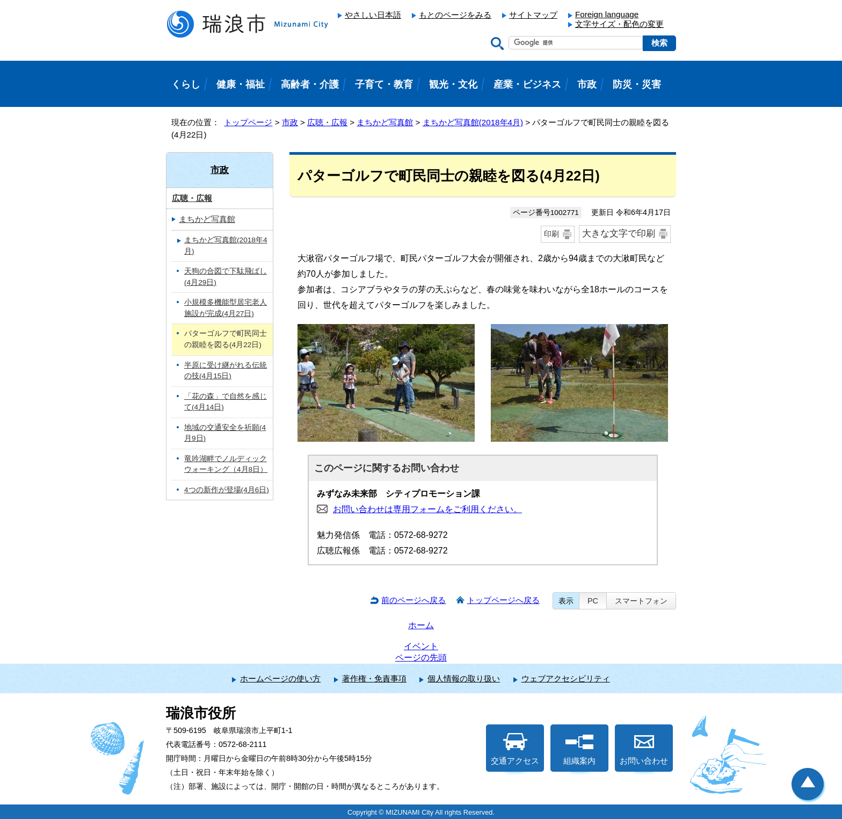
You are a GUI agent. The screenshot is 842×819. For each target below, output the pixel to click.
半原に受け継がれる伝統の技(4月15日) (225, 370)
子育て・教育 (384, 84)
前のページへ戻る (413, 600)
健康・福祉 (240, 84)
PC (592, 601)
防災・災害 (637, 84)
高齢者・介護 (310, 84)
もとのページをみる (455, 14)
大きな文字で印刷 (618, 233)
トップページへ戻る (503, 600)
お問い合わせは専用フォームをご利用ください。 (427, 509)
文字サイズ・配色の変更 (619, 23)
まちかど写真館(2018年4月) (473, 122)
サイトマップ (533, 14)
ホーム (421, 625)
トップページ (248, 122)
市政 (290, 122)
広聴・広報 (327, 122)
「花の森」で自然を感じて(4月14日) (225, 402)
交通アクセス (515, 749)
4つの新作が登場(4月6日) (226, 490)
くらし (185, 84)
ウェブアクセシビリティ (565, 678)
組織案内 (579, 749)
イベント (421, 646)
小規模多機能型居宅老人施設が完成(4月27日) (225, 308)
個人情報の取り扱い (463, 678)
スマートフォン (641, 601)
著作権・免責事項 (374, 678)
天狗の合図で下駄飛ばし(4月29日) (225, 276)
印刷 (551, 233)
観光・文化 (453, 84)
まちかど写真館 (385, 122)
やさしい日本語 (373, 14)
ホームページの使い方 (280, 678)
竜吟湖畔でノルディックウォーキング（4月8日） (225, 464)
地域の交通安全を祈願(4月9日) (225, 433)
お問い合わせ (644, 749)
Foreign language (606, 14)
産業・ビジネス (527, 84)
